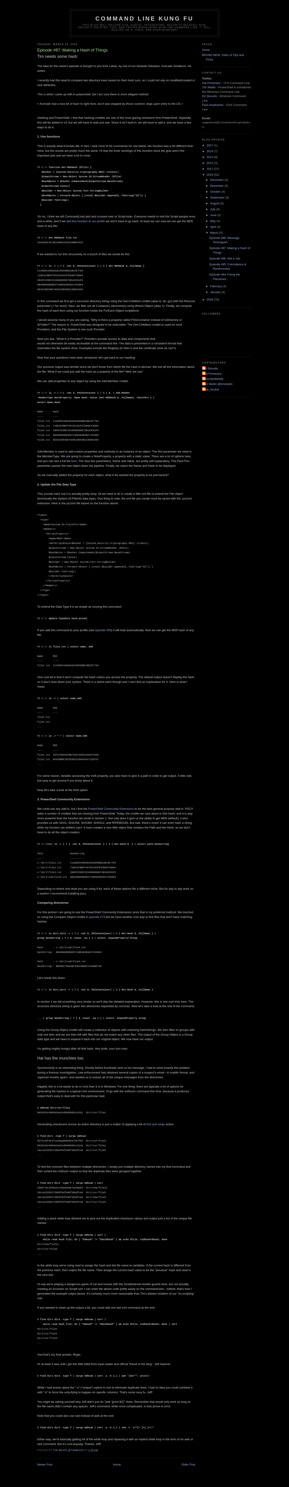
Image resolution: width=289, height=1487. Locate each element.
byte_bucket (211, 389)
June (213, 215)
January (215, 292)
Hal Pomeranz (211, 83)
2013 (210, 157)
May (213, 221)
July (213, 209)
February (216, 286)
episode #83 (103, 630)
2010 (210, 174)
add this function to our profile (85, 221)
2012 (210, 163)
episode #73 (97, 917)
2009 (210, 299)
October (215, 191)
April (213, 227)
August (215, 203)
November (217, 185)
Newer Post (44, 1464)
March (214, 232)
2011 (210, 168)
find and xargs (155, 1124)
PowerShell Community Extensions (111, 808)
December (217, 180)
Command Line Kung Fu (145, 18)
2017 (210, 145)
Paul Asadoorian (213, 105)
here (74, 461)
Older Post (188, 1464)
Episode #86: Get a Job (224, 258)
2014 (210, 151)
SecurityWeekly (213, 379)
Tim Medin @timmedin (218, 384)
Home (117, 1464)
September (217, 197)
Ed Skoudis (209, 96)
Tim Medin (209, 87)
